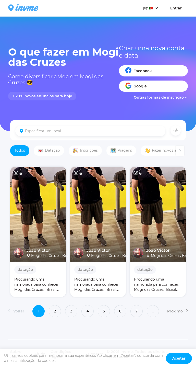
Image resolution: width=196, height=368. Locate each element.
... (153, 311)
